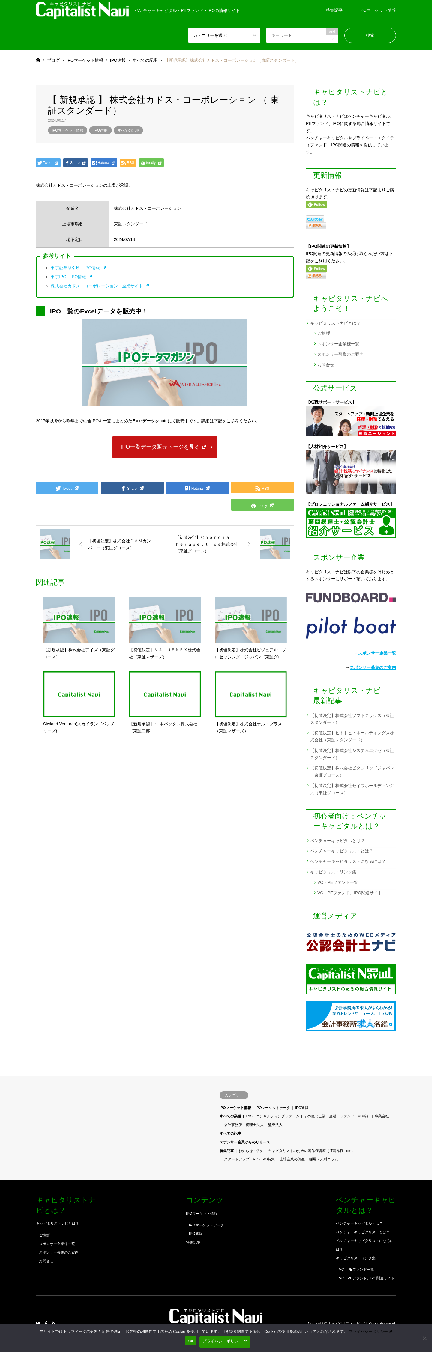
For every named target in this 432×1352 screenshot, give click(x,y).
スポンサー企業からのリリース (245, 1142)
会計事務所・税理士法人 (244, 1125)
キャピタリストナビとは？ (335, 323)
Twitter (38, 1323)
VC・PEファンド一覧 (337, 882)
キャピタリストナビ (344, 1324)
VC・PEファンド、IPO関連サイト (349, 892)
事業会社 (382, 1116)
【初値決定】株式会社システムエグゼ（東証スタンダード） (352, 754)
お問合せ (325, 364)
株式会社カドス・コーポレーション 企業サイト (100, 286)
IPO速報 (100, 130)
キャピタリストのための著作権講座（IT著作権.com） (311, 1151)
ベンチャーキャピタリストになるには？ (348, 861)
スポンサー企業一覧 (377, 653)
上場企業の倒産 (292, 1159)
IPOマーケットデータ (273, 1108)
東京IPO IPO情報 (71, 276)
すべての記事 (128, 130)
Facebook (46, 1323)
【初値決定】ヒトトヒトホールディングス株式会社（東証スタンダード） (352, 736)
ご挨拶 (323, 333)
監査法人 (275, 1125)
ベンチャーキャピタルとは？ (337, 840)
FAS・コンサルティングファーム (272, 1116)
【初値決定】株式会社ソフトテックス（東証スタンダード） (352, 719)
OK (191, 1341)
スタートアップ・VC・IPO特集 (249, 1159)
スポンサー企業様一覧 (338, 343)
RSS (54, 1323)
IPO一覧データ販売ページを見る (164, 447)
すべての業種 (230, 1116)
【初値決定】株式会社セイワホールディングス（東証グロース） (352, 789)
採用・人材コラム (323, 1159)
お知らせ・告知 (251, 1151)
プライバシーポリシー (371, 1331)
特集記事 (334, 10)
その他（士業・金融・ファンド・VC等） (337, 1116)
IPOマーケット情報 (377, 10)
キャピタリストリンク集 (333, 871)
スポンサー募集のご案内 (340, 354)
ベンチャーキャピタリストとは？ (341, 850)
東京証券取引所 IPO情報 (78, 267)
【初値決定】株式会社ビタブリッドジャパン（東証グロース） (352, 771)
